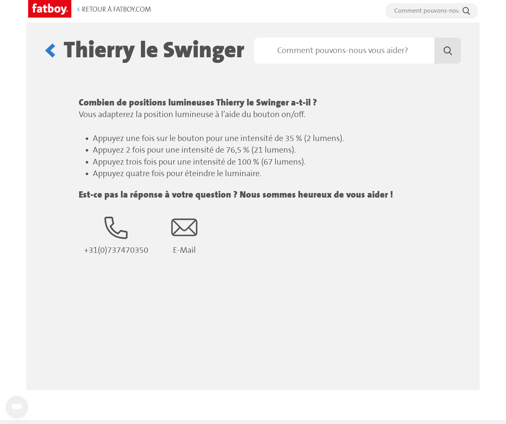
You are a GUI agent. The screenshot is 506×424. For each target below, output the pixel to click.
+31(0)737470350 (116, 234)
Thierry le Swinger (154, 50)
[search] (431, 11)
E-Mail (184, 234)
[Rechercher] (357, 51)
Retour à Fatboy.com (114, 10)
